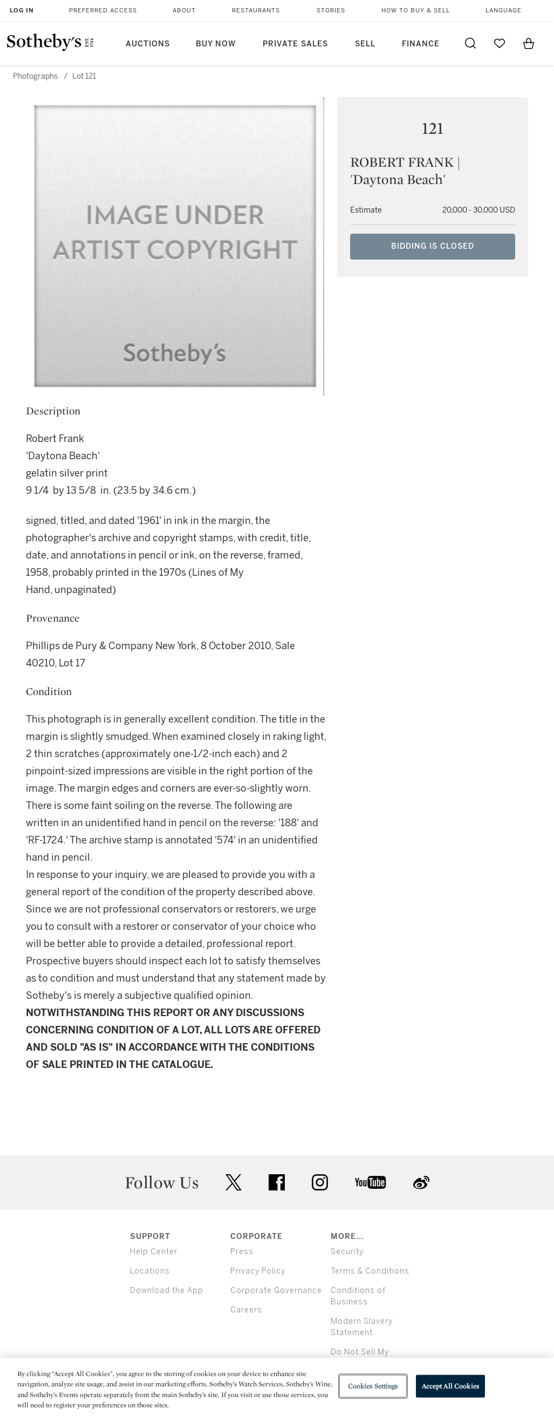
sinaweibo (421, 1182)
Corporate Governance (276, 1290)
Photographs (35, 76)
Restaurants (256, 10)
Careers (246, 1310)
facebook (277, 1182)
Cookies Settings (373, 1386)
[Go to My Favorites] (499, 43)
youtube (370, 1182)
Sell (365, 44)
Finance (421, 44)
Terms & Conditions (370, 1271)
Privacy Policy (257, 1271)
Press (242, 1251)
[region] (277, 1387)
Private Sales (295, 44)
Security (347, 1251)
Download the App (166, 1290)
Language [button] (503, 10)
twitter (233, 1182)
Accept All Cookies (450, 1386)
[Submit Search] (470, 43)
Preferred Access (103, 10)
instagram (320, 1182)
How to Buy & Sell (415, 10)
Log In (22, 10)
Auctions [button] (148, 44)
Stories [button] (331, 10)
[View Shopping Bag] (528, 43)
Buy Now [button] (216, 44)
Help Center (153, 1251)
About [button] (184, 10)
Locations (150, 1271)
